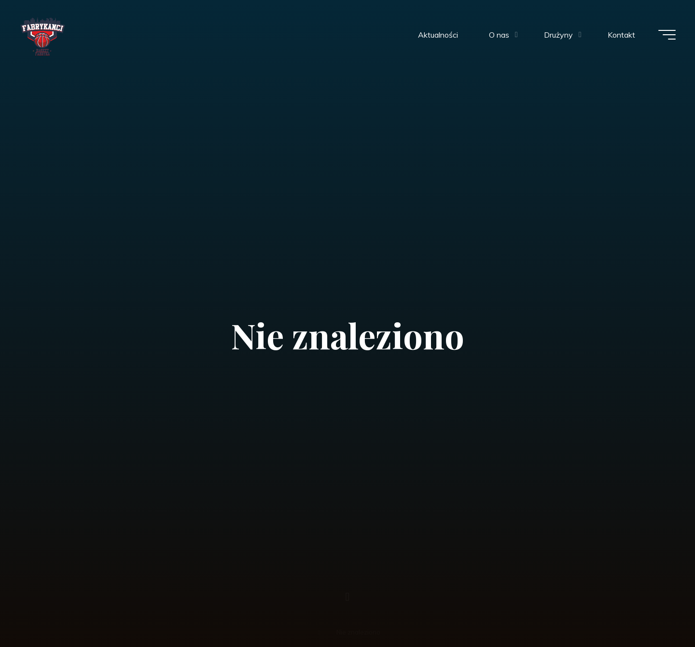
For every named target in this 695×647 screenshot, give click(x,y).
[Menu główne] (667, 35)
